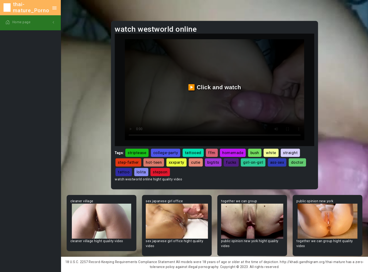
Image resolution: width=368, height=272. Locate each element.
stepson (160, 172)
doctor (297, 162)
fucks (231, 162)
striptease (137, 152)
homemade (232, 152)
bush (254, 152)
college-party (165, 152)
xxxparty (176, 162)
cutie (195, 162)
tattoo (124, 172)
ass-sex (277, 162)
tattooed (193, 152)
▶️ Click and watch (214, 87)
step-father (128, 162)
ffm (211, 152)
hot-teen (154, 162)
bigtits (213, 162)
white (271, 152)
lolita (141, 172)
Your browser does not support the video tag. (101, 221)
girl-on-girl (253, 162)
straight (290, 152)
